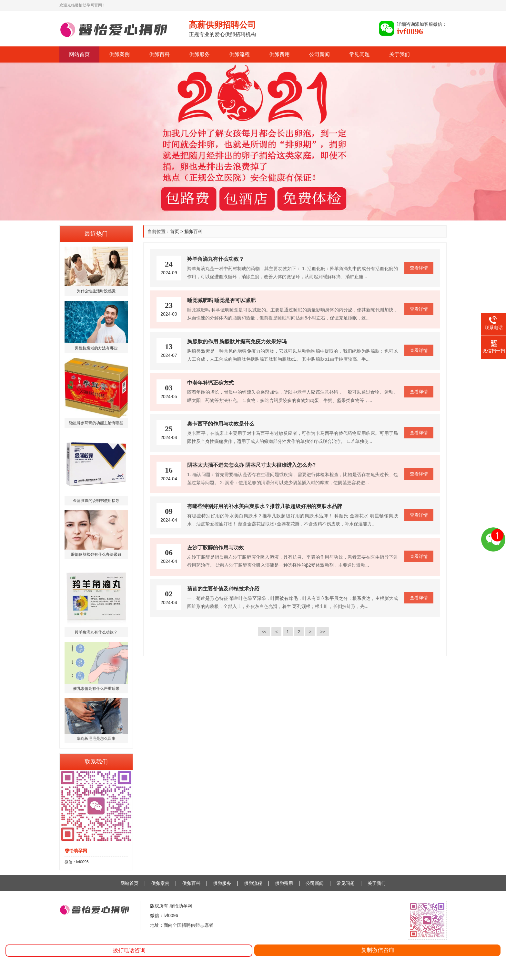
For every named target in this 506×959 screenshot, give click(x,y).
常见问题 (359, 54)
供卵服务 (199, 54)
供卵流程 (239, 54)
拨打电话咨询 (129, 950)
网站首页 (79, 54)
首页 (174, 231)
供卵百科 (159, 54)
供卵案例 (119, 54)
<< (264, 632)
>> (322, 632)
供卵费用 (279, 54)
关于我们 (399, 54)
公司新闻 (319, 54)
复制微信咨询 (377, 950)
